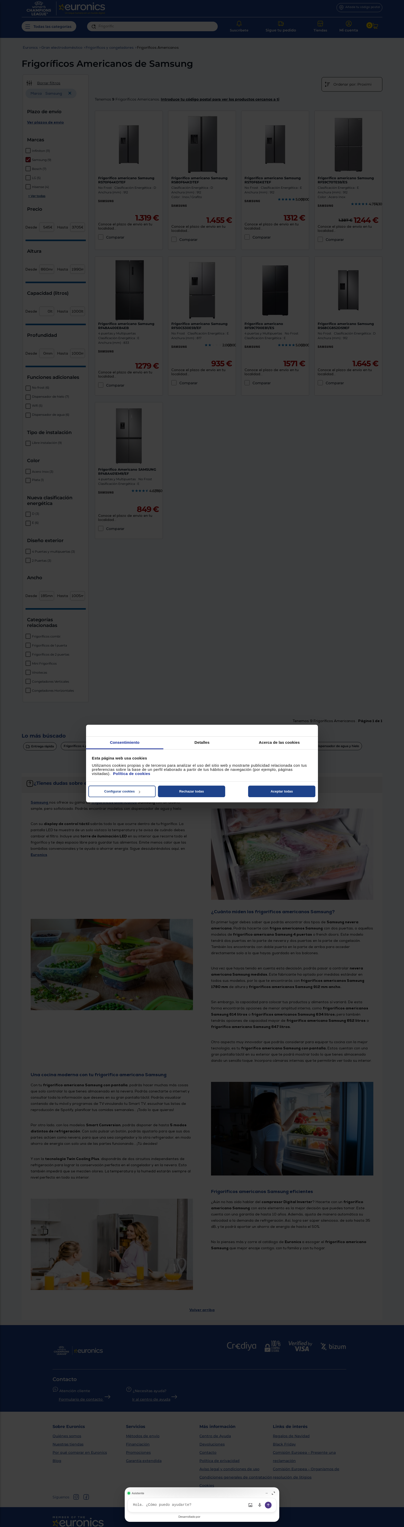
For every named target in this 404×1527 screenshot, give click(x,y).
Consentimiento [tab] (125, 742)
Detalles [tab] (202, 742)
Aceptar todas (282, 791)
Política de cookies (131, 773)
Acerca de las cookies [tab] (279, 742)
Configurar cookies (122, 791)
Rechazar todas (191, 791)
